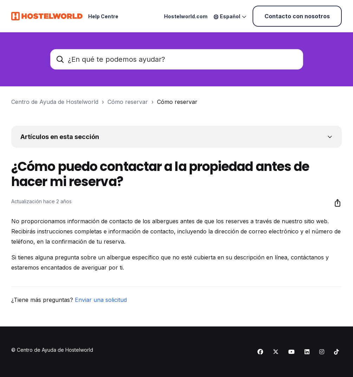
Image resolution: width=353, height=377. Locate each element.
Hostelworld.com (186, 16)
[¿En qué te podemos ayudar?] (176, 59)
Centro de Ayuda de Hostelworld (54, 101)
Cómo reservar (127, 101)
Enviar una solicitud (101, 299)
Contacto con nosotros (297, 16)
